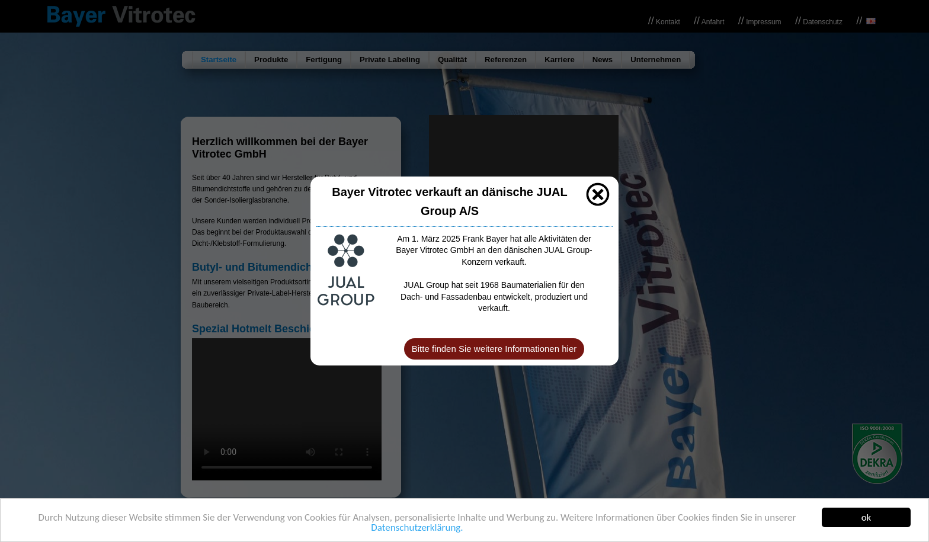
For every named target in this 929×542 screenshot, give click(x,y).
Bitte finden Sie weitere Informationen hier (494, 349)
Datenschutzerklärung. (417, 528)
